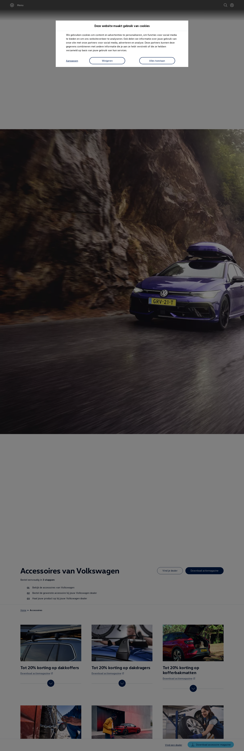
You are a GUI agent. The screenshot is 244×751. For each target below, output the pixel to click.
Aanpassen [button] (72, 60)
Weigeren (106, 60)
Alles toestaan (156, 60)
